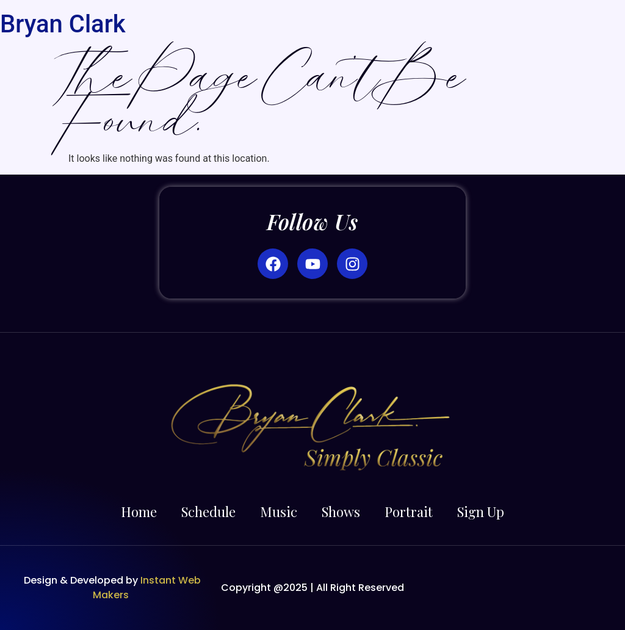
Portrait (409, 511)
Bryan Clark (63, 24)
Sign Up (480, 511)
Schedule (208, 511)
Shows (341, 511)
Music (278, 511)
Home (139, 511)
